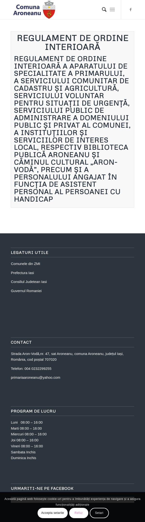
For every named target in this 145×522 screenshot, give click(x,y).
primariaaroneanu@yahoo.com (35, 377)
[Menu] (112, 9)
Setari (99, 513)
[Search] (101, 9)
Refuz (78, 513)
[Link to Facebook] (130, 9)
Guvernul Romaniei (26, 291)
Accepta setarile (52, 513)
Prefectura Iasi (22, 273)
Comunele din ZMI (25, 264)
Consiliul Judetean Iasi (29, 282)
